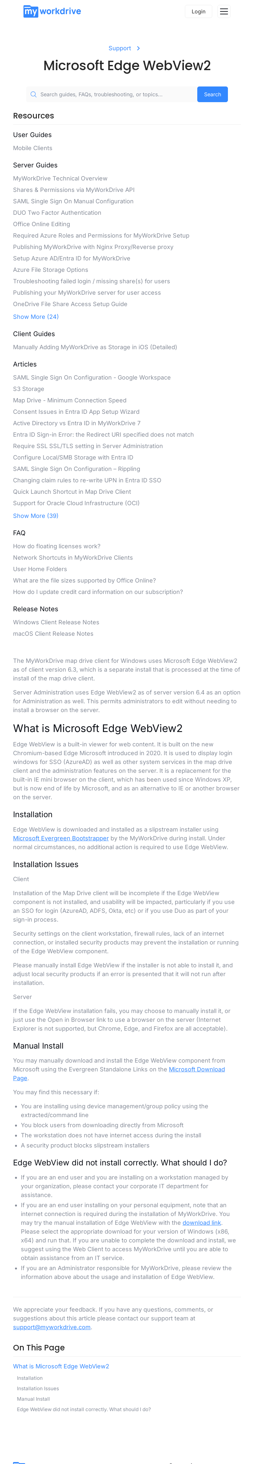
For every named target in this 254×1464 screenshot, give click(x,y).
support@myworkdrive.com (52, 1327)
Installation (30, 1378)
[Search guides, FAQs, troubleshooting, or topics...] (111, 94)
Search (212, 94)
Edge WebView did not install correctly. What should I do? (84, 1409)
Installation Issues (38, 1388)
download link (202, 1222)
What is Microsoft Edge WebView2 (61, 1366)
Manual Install (33, 1399)
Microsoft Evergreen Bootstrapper (61, 838)
